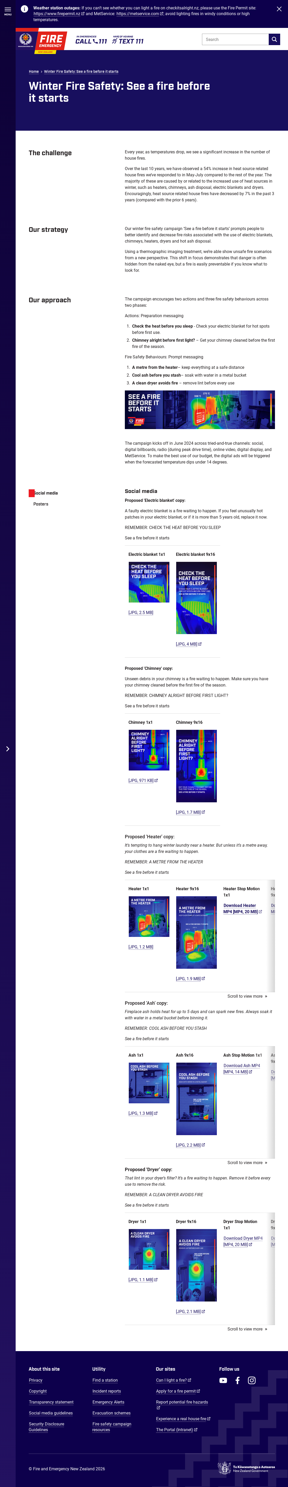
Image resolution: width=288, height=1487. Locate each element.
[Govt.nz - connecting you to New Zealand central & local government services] (246, 1469)
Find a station (105, 1380)
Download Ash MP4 (241, 1068)
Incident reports (107, 1391)
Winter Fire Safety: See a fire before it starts (81, 72)
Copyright (38, 1391)
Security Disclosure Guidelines (46, 1427)
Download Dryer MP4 (243, 1241)
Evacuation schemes (112, 1413)
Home (34, 72)
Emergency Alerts (108, 1402)
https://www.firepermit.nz (57, 13)
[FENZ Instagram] (252, 1380)
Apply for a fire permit (178, 1391)
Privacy (35, 1380)
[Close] (279, 14)
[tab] (71, 493)
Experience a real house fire (183, 1418)
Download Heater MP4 (242, 908)
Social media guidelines (51, 1413)
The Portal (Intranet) (177, 1429)
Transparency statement (51, 1402)
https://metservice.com (138, 13)
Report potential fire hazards (182, 1402)
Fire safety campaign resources (111, 1427)
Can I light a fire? (173, 1380)
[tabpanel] (200, 906)
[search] (274, 39)
